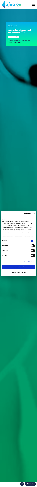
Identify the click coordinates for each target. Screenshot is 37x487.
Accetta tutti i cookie (18, 267)
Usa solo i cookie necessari (18, 272)
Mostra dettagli (28, 262)
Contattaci (30, 483)
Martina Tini (11, 27)
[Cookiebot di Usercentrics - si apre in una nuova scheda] (24, 213)
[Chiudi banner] (34, 213)
